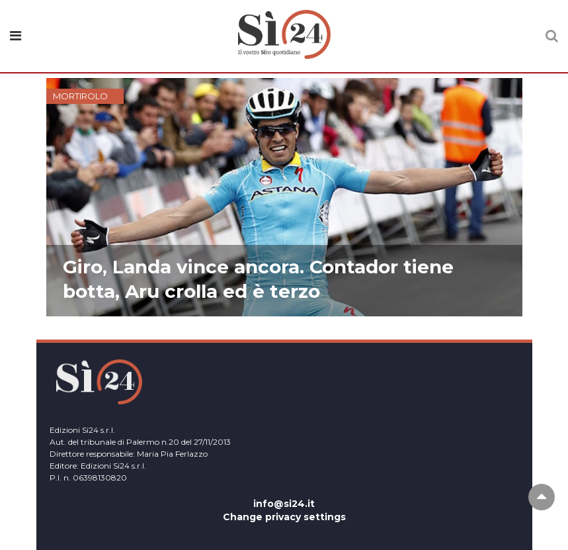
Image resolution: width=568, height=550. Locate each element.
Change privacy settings (284, 517)
